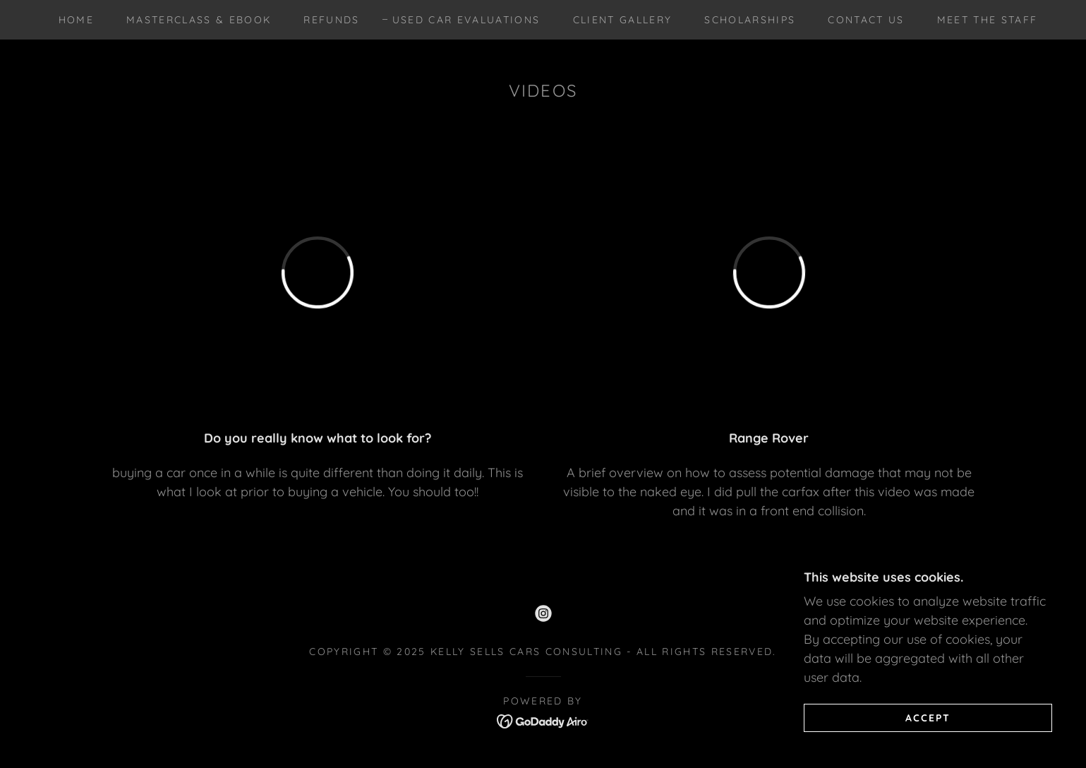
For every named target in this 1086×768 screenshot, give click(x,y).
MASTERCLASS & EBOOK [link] (198, 19)
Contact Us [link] (866, 19)
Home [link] (76, 19)
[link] (543, 613)
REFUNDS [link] (331, 19)
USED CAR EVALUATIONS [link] (466, 19)
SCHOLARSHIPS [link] (749, 19)
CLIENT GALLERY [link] (622, 19)
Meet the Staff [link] (987, 19)
